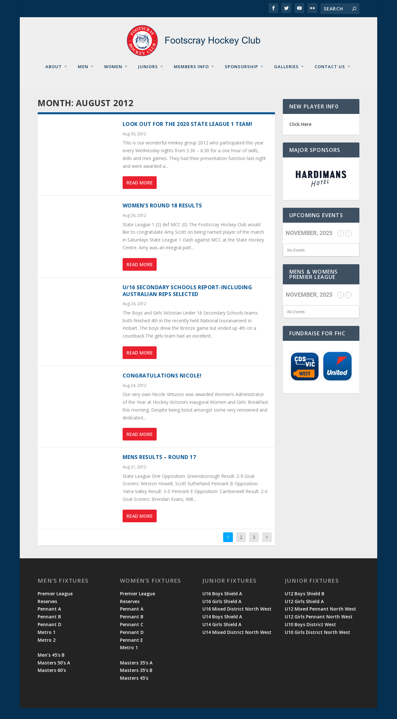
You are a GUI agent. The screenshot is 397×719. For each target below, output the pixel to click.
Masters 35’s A (136, 673)
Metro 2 (46, 651)
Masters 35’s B (136, 681)
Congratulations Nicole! (162, 386)
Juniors (148, 77)
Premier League (55, 604)
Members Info (191, 77)
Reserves (47, 612)
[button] (321, 189)
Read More (139, 194)
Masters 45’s (134, 689)
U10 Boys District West (310, 635)
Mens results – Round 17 (159, 468)
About (53, 77)
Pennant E (131, 651)
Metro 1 (46, 643)
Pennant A (49, 620)
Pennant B (49, 628)
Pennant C (131, 635)
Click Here (300, 135)
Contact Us (330, 77)
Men (83, 77)
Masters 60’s (52, 681)
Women (113, 77)
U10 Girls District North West (317, 643)
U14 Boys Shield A (222, 628)
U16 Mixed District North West (236, 620)
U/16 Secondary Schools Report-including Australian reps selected (187, 302)
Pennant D (49, 635)
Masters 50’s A (54, 673)
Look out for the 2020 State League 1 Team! (188, 135)
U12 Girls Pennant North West (319, 628)
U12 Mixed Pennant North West (320, 620)
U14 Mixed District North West (236, 643)
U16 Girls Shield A (221, 612)
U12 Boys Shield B (304, 604)
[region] (321, 189)
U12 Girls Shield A (304, 612)
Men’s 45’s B (51, 666)
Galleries (286, 77)
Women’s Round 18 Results (162, 216)
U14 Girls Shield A (221, 635)
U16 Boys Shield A (222, 604)
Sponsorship (241, 77)
